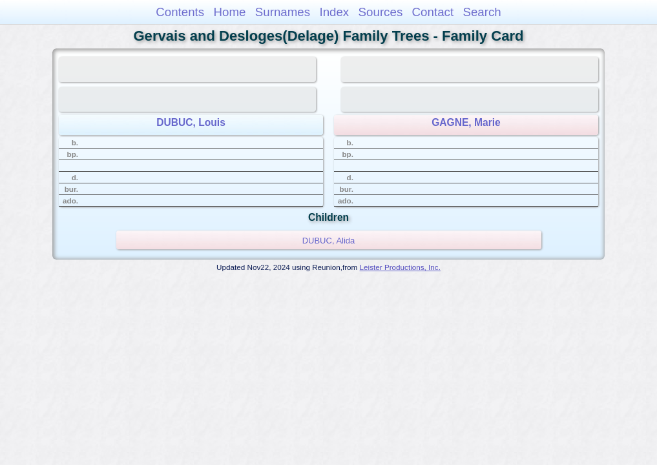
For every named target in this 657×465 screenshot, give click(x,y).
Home (229, 12)
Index (334, 12)
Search (482, 12)
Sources (381, 12)
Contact (433, 12)
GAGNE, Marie (466, 122)
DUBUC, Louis (190, 122)
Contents (180, 12)
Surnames (282, 12)
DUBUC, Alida (328, 240)
